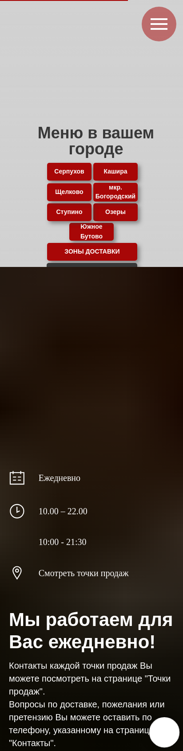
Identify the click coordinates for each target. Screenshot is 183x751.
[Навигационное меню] (159, 24)
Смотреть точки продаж (84, 573)
